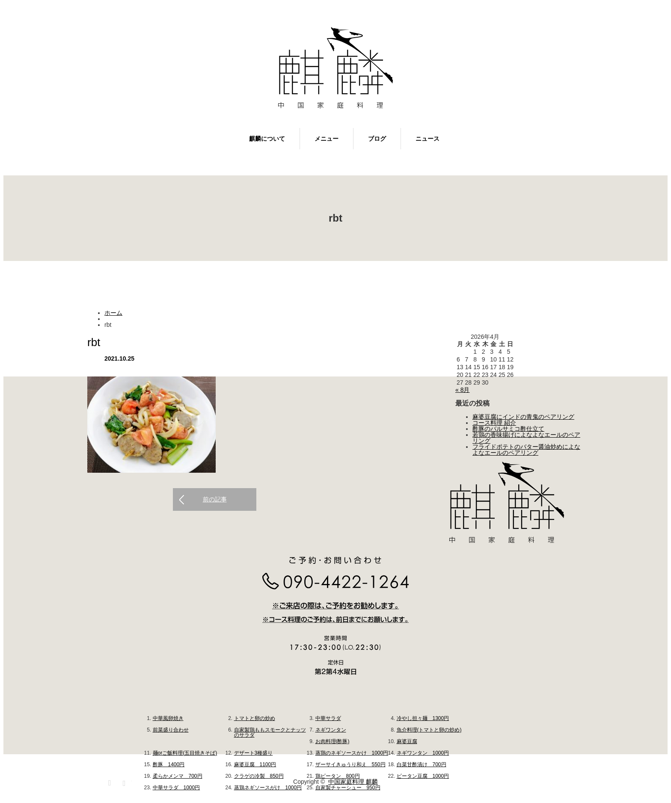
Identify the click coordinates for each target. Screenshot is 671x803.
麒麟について (267, 138)
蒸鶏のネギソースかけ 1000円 (352, 753)
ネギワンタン (330, 729)
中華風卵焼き (168, 718)
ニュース (427, 138)
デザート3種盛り (253, 753)
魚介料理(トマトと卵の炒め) (429, 729)
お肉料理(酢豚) (332, 741)
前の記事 (215, 499)
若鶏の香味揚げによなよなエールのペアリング (526, 437)
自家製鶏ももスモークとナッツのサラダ (270, 732)
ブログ (377, 138)
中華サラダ (328, 718)
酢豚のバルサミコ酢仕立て (508, 428)
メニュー (326, 138)
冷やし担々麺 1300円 (423, 718)
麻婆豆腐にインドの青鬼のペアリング (523, 416)
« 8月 (462, 389)
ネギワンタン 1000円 (423, 753)
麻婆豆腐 (407, 741)
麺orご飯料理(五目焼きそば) (185, 753)
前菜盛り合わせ (171, 729)
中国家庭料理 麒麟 (353, 781)
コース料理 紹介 (494, 422)
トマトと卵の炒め (254, 718)
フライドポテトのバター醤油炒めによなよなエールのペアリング (526, 449)
